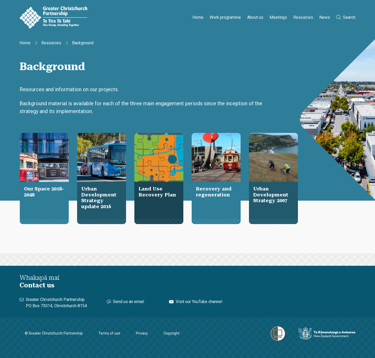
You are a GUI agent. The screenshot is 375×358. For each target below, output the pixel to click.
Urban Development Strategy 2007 (270, 194)
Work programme (225, 17)
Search (345, 17)
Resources (303, 17)
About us (255, 17)
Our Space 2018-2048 (44, 191)
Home (197, 17)
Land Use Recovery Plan (157, 191)
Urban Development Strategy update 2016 (98, 197)
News (324, 17)
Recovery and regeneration (214, 191)
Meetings (278, 17)
